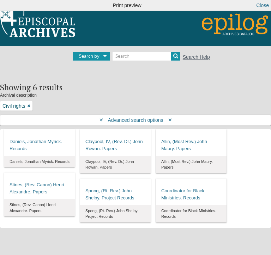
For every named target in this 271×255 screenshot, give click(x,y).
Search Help (196, 57)
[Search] (146, 56)
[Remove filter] (29, 105)
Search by (89, 56)
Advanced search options (136, 120)
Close (262, 5)
